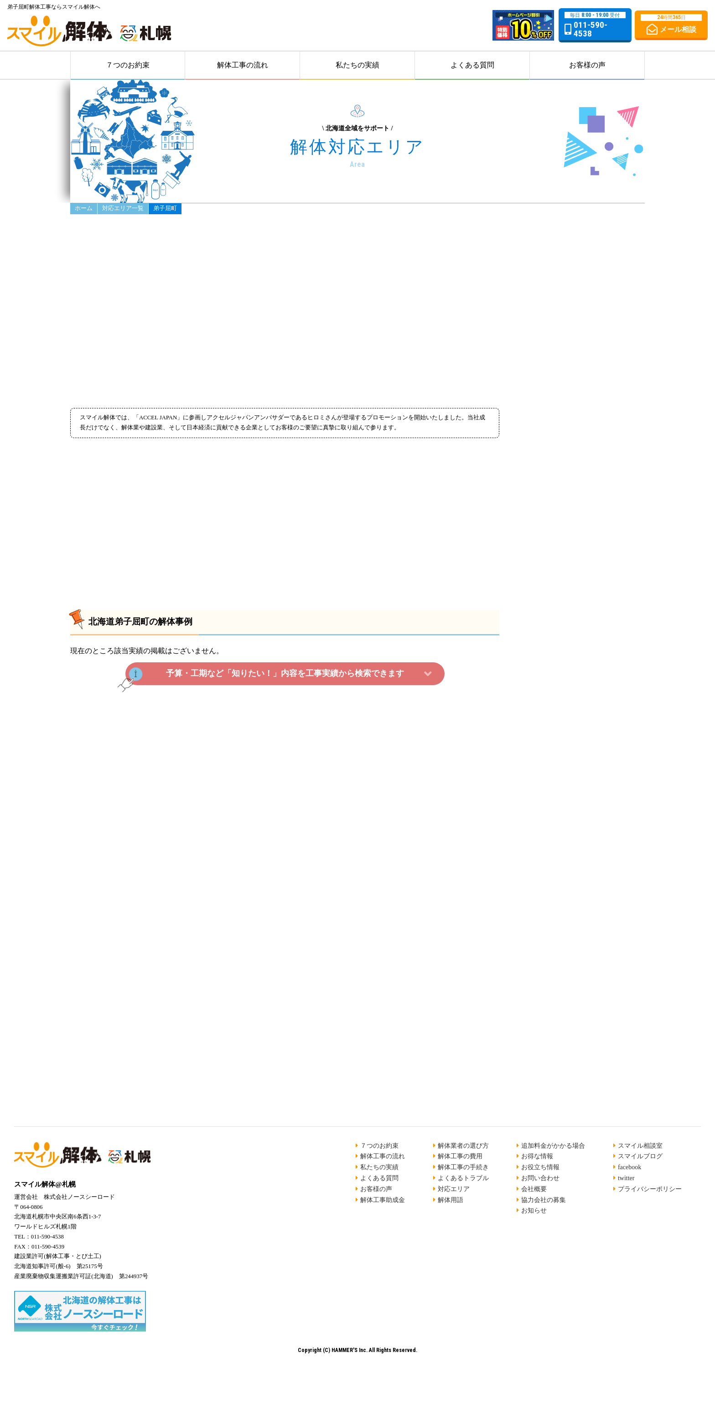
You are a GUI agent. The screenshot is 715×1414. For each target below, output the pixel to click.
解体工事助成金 (382, 1200)
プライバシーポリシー (650, 1189)
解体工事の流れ (242, 65)
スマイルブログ (640, 1156)
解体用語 (450, 1200)
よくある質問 (472, 65)
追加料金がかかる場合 (553, 1145)
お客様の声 (587, 65)
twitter (626, 1178)
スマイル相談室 (640, 1145)
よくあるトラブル (463, 1178)
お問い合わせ (540, 1178)
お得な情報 (537, 1156)
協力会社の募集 (543, 1200)
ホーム (84, 208)
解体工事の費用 (460, 1156)
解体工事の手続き (463, 1167)
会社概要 (534, 1189)
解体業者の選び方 (463, 1145)
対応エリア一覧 (123, 208)
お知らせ (534, 1210)
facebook (629, 1167)
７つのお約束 (128, 65)
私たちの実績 (357, 65)
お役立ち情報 (540, 1167)
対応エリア (454, 1189)
